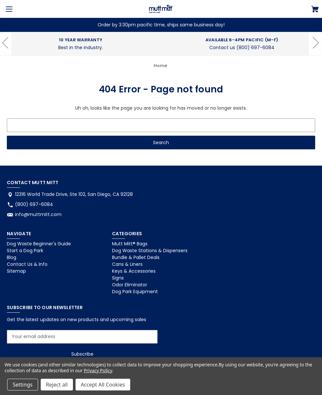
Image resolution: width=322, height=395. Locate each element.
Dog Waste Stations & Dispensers (150, 250)
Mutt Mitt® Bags (129, 243)
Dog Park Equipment (135, 291)
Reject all (57, 384)
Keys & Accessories (134, 271)
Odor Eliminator (129, 284)
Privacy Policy (98, 370)
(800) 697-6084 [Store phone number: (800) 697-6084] (34, 204)
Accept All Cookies (103, 384)
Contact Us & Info (27, 264)
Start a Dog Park (25, 250)
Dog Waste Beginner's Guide (39, 243)
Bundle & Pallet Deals (136, 257)
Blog (11, 257)
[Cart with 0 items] (315, 10)
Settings (23, 384)
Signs (118, 278)
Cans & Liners (127, 264)
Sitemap (16, 271)
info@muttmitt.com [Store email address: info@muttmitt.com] (38, 214)
